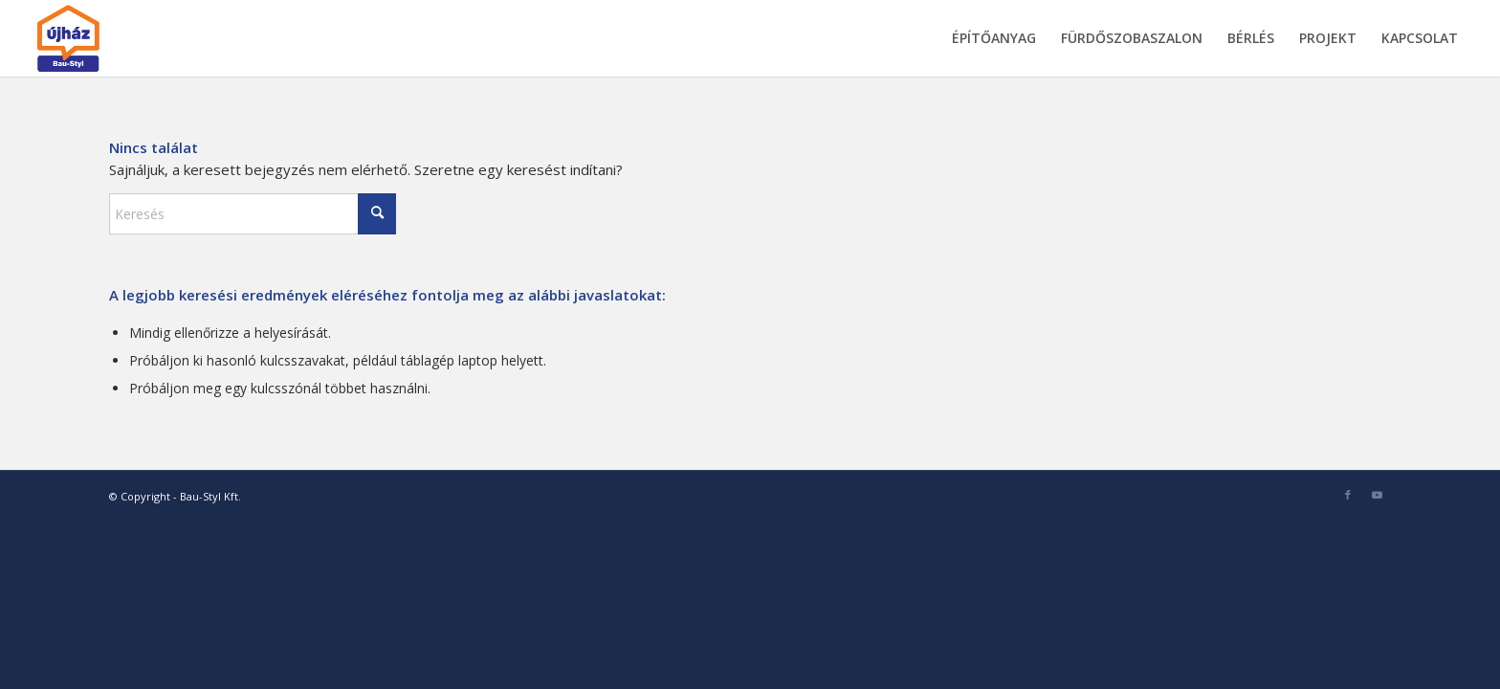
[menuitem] (993, 38)
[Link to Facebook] (1348, 494)
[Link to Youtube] (1376, 494)
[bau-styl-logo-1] (113, 38)
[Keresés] (252, 213)
